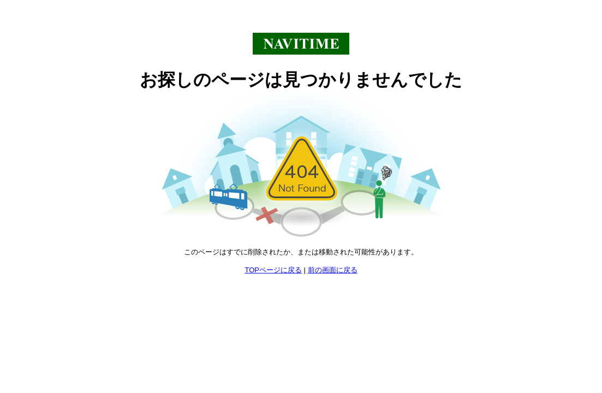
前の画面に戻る (332, 270)
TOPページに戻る (273, 270)
